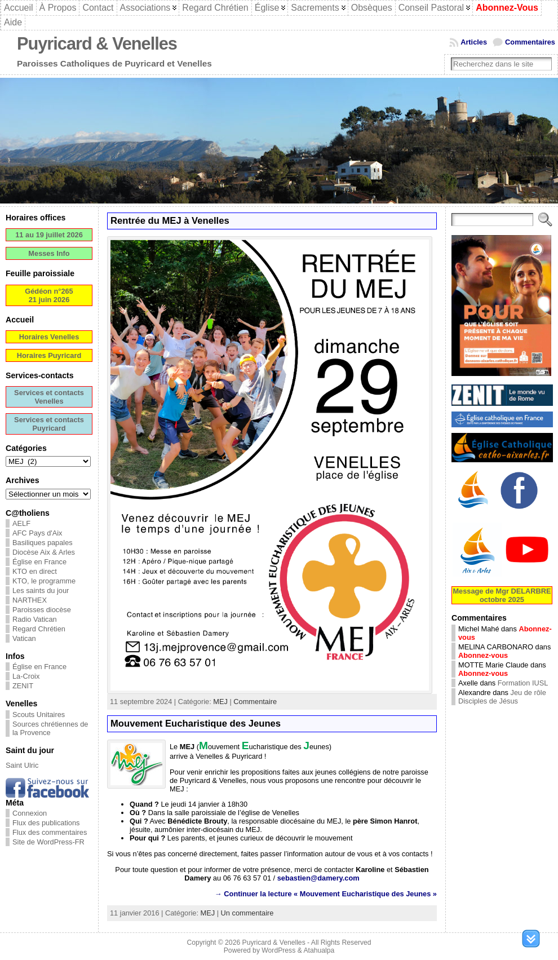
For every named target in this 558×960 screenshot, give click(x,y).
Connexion (29, 813)
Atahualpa (318, 950)
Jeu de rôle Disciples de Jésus (502, 696)
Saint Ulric (22, 765)
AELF (21, 523)
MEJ (220, 701)
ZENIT (22, 686)
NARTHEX (29, 600)
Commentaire (255, 701)
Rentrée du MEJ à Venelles (169, 220)
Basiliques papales (42, 542)
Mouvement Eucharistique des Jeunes (195, 723)
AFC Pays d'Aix (37, 533)
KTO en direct (34, 571)
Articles (473, 42)
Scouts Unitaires (38, 714)
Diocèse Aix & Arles (43, 552)
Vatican (24, 638)
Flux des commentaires (49, 832)
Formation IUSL (523, 683)
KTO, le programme (44, 581)
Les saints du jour (40, 590)
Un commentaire (247, 913)
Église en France (39, 562)
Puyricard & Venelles (97, 44)
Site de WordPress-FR (48, 842)
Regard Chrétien (38, 629)
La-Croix (25, 676)
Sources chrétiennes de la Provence (50, 728)
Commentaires (530, 42)
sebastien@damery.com (318, 878)
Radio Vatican (34, 619)
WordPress (278, 950)
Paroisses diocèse (41, 609)
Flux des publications (46, 823)
